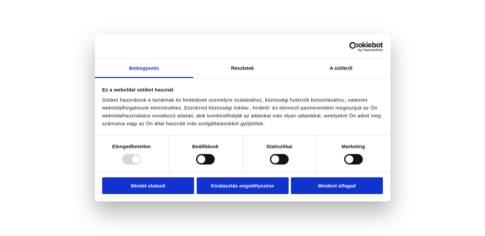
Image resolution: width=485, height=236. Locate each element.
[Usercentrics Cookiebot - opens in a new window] (354, 46)
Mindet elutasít (148, 185)
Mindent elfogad (337, 185)
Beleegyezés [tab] (144, 68)
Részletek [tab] (242, 68)
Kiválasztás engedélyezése (242, 185)
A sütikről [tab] (341, 68)
